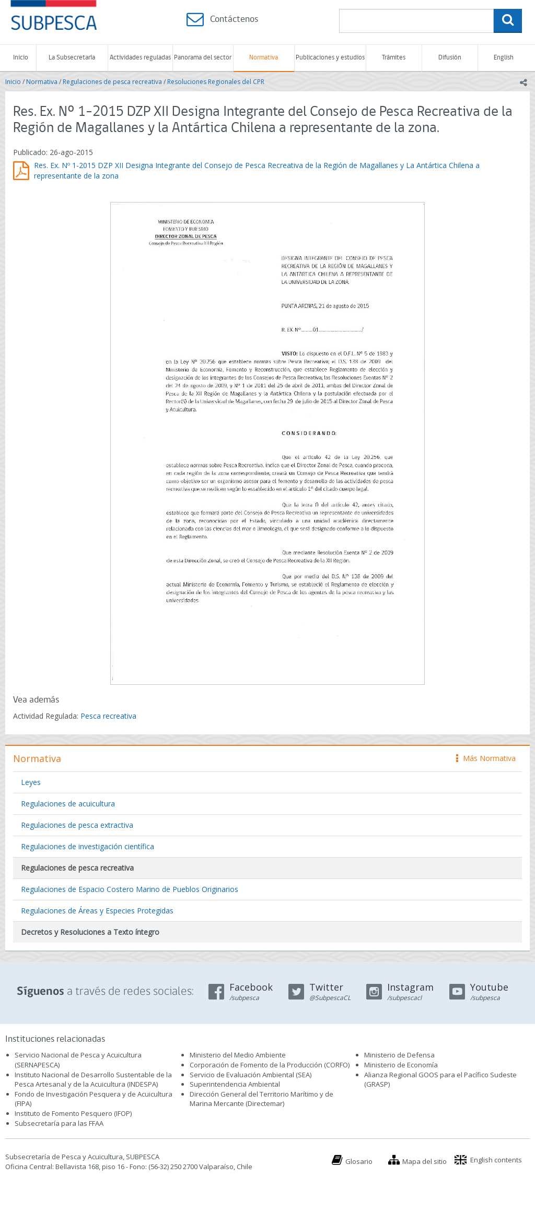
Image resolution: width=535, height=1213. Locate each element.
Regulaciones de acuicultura (68, 803)
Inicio (20, 57)
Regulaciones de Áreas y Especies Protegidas (97, 910)
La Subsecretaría (72, 57)
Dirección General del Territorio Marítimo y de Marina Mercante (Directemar (261, 1099)
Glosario (359, 1161)
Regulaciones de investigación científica (87, 846)
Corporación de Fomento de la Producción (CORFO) (270, 1064)
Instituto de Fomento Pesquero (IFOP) (73, 1113)
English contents (496, 1159)
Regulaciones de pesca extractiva (77, 825)
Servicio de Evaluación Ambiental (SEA (250, 1074)
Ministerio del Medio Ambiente (238, 1055)
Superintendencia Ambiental (235, 1084)
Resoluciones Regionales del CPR (215, 81)
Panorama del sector (202, 57)
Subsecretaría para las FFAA (59, 1123)
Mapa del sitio (424, 1161)
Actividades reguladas (140, 57)
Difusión (449, 57)
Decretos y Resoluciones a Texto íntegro (90, 932)
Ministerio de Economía (401, 1064)
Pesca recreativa (108, 716)
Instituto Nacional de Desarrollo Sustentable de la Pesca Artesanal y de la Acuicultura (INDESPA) (93, 1079)
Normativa (263, 57)
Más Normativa (486, 758)
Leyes (31, 782)
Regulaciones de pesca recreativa (112, 81)
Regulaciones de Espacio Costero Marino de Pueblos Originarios (129, 889)
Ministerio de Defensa (399, 1055)
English (504, 57)
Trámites (393, 57)
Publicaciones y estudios (330, 57)
